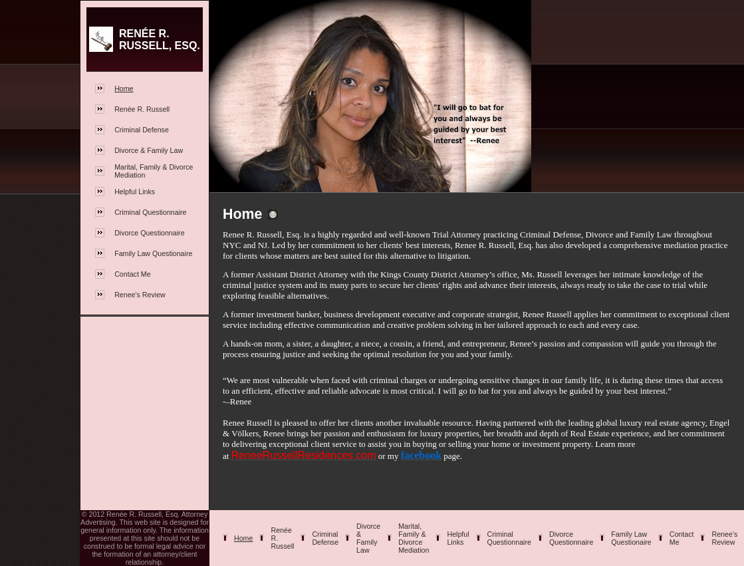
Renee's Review (140, 295)
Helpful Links (134, 192)
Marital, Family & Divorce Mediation (413, 538)
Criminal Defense (141, 130)
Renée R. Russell (142, 109)
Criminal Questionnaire (150, 212)
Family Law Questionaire (153, 253)
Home (123, 88)
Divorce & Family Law (148, 150)
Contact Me (132, 274)
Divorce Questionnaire (149, 233)
